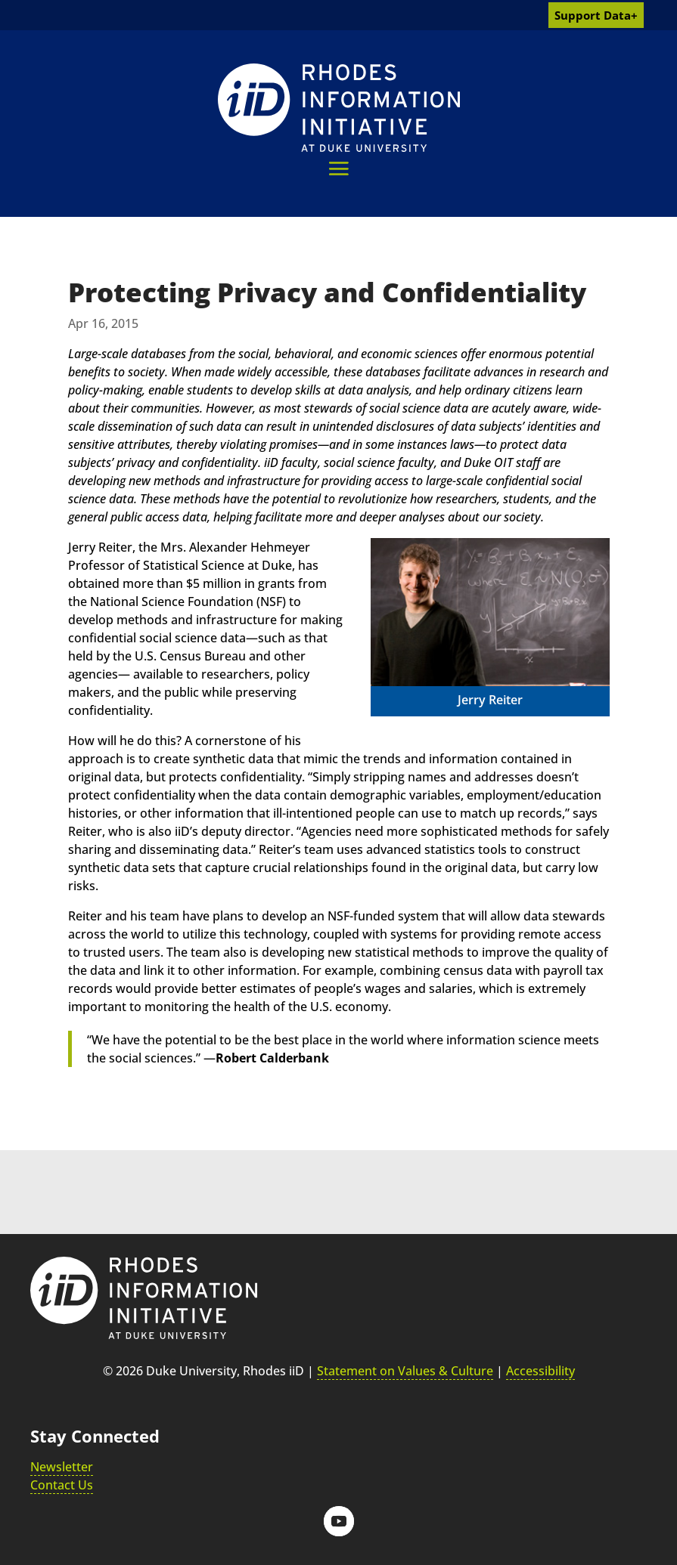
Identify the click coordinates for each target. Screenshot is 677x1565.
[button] (338, 168)
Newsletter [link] (61, 1466)
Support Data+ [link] (596, 15)
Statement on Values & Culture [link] (405, 1370)
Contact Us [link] (61, 1485)
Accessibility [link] (540, 1370)
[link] (339, 107)
